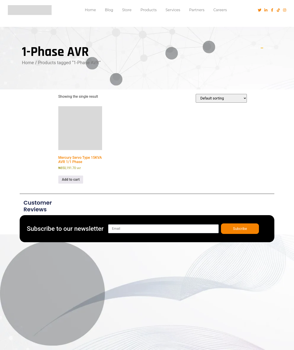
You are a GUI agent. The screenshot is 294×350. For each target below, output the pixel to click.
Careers (220, 10)
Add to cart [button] (71, 179)
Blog (109, 10)
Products (149, 10)
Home (90, 10)
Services (173, 10)
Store (127, 10)
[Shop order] (221, 98)
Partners (197, 10)
